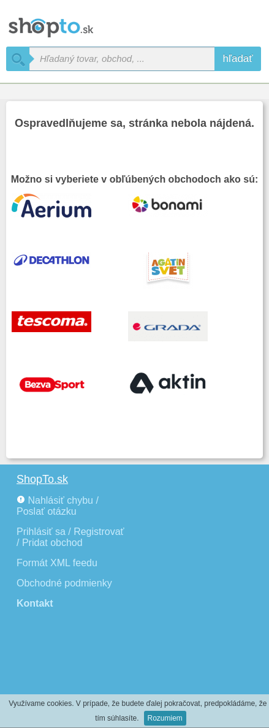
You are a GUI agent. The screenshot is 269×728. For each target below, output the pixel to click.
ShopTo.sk (42, 479)
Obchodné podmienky (64, 583)
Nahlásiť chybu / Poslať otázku (58, 506)
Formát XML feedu (57, 563)
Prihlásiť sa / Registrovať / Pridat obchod (70, 537)
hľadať (238, 58)
